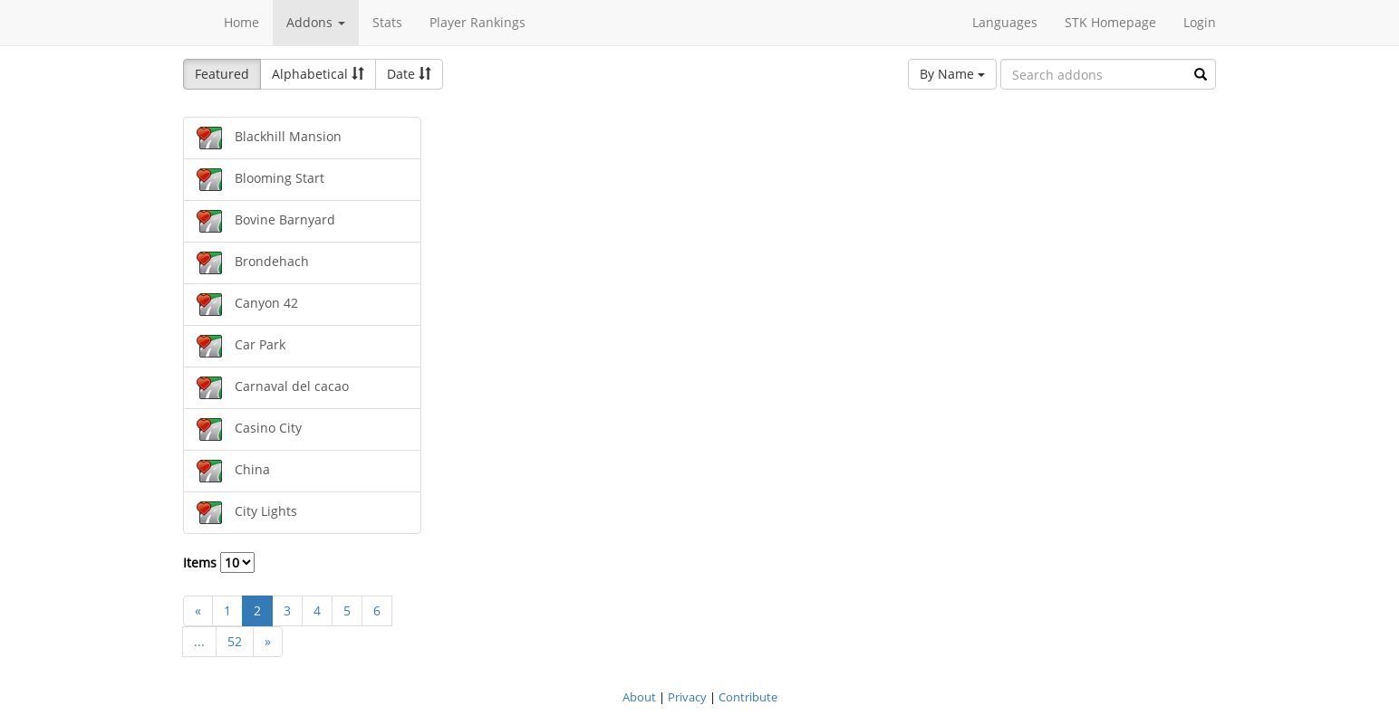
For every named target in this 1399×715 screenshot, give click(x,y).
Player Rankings (477, 22)
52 (234, 641)
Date (409, 73)
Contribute (748, 697)
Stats (387, 22)
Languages (1004, 22)
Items (219, 562)
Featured (222, 73)
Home (241, 22)
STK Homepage (1110, 22)
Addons (315, 22)
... (199, 641)
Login (1199, 22)
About (639, 697)
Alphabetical (318, 73)
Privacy (687, 697)
